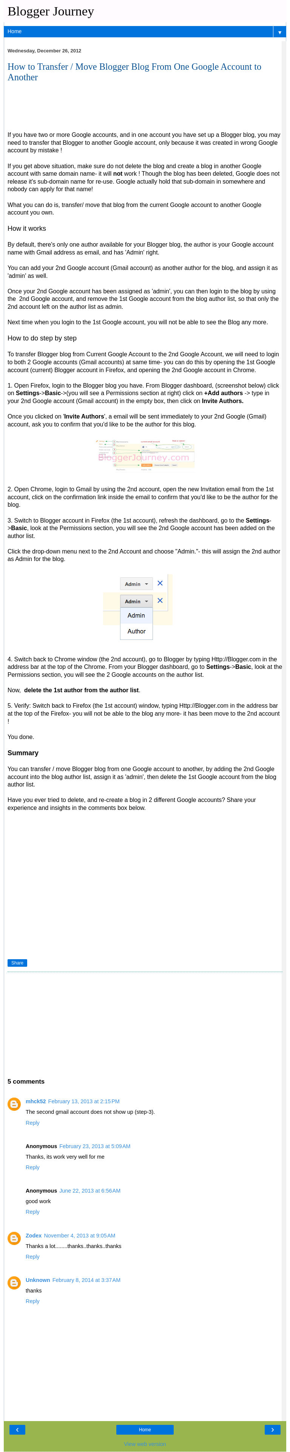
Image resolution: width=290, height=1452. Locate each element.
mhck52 (36, 1101)
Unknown (38, 1280)
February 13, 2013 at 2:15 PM (84, 1101)
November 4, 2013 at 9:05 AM (79, 1236)
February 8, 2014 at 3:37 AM (86, 1280)
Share (17, 963)
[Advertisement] (64, 110)
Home (145, 1429)
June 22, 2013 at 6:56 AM (89, 1191)
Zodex (34, 1236)
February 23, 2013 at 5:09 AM (94, 1146)
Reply (33, 1123)
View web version (145, 1444)
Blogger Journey (51, 11)
